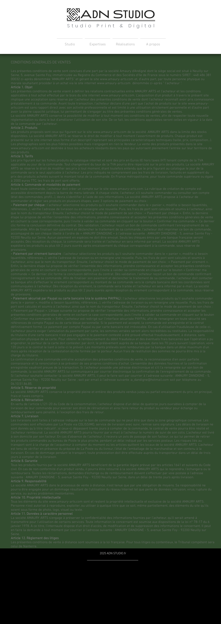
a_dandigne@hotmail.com (150, 380)
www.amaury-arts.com (117, 79)
